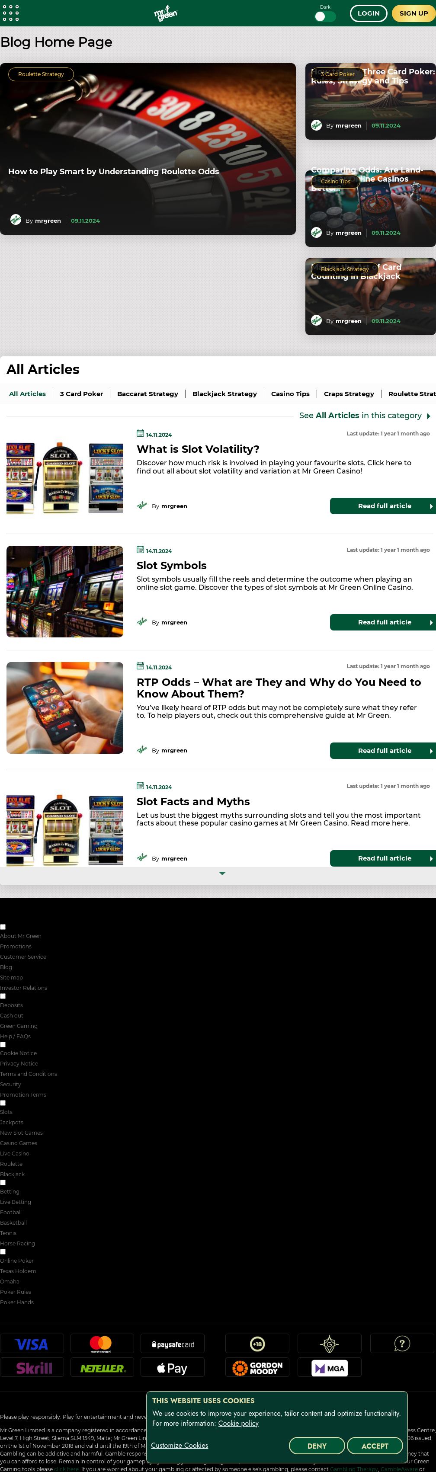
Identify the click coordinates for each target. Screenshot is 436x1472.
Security (10, 1084)
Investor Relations (23, 988)
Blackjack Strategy (345, 269)
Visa (32, 1347)
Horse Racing (17, 1243)
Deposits (11, 1005)
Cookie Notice (18, 1053)
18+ (257, 1347)
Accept (375, 1446)
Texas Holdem (18, 1271)
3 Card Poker (338, 74)
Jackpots (11, 1122)
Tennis (8, 1233)
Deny (317, 1446)
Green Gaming (19, 1026)
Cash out (11, 1015)
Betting (9, 1191)
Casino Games (18, 1143)
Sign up (414, 13)
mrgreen (48, 221)
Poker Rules (15, 1292)
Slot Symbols (172, 565)
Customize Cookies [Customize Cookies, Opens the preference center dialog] (179, 1445)
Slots (6, 1112)
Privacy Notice (19, 1063)
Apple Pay (173, 1371)
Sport (14, 1183)
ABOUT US (21, 928)
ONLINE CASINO (29, 1104)
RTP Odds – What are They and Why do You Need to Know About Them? (279, 688)
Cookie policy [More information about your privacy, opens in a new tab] (238, 1423)
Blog (6, 967)
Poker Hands (17, 1302)
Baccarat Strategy (147, 394)
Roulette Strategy (41, 74)
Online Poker (17, 1261)
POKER (16, 1252)
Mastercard (102, 1347)
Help (402, 1347)
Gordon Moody (257, 1371)
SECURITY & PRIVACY (35, 1045)
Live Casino (14, 1153)
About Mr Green (21, 936)
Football (11, 1212)
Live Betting (15, 1202)
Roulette (11, 1164)
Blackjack (12, 1174)
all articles (27, 394)
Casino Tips (335, 181)
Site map (11, 977)
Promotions (16, 946)
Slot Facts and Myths (193, 801)
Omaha (9, 1281)
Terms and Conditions (28, 1074)
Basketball (13, 1222)
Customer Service (23, 957)
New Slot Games (21, 1133)
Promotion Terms (23, 1094)
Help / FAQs (15, 1036)
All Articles (43, 370)
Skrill (32, 1371)
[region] (277, 1427)
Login (369, 13)
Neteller (102, 1371)
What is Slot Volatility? (198, 449)
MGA (330, 1371)
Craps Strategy (349, 394)
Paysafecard (173, 1347)
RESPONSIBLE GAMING (38, 997)
